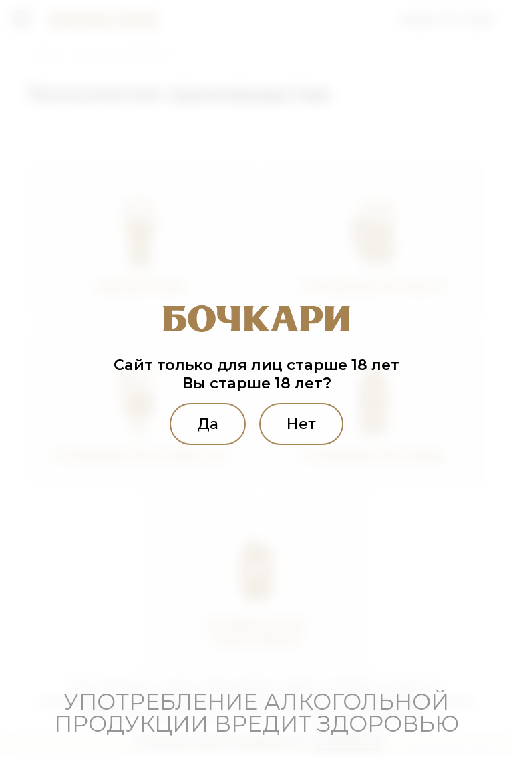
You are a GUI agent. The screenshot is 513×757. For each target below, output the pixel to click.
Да (207, 423)
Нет (302, 423)
